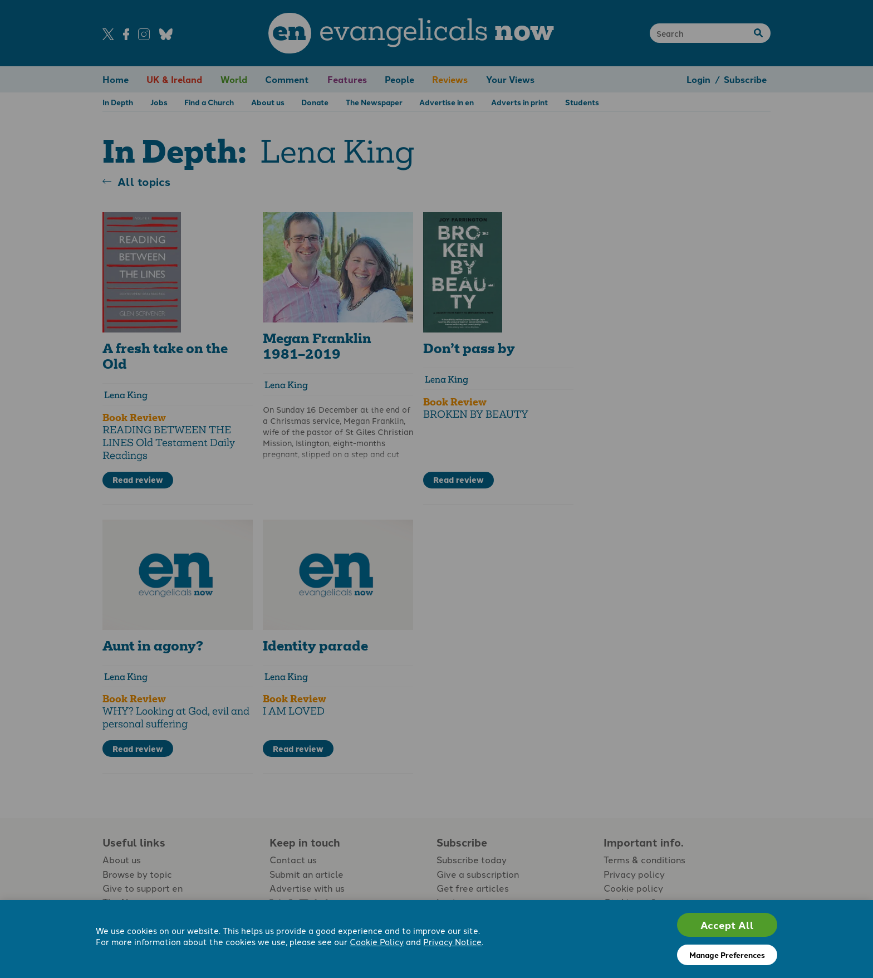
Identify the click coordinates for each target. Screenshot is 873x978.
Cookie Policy (377, 941)
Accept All (727, 924)
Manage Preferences (727, 954)
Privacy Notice (452, 941)
